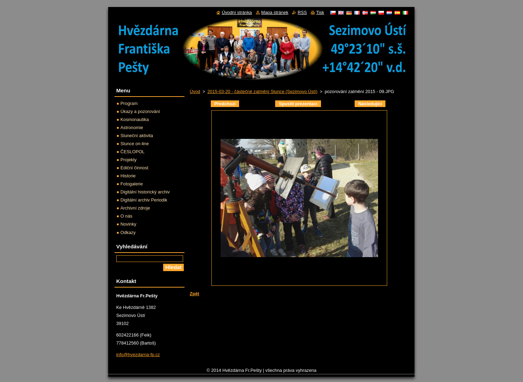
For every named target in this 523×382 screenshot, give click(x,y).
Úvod (195, 91)
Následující (370, 103)
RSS (302, 12)
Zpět (194, 293)
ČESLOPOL (132, 151)
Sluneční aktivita (136, 135)
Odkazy (127, 232)
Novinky (128, 224)
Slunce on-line (134, 143)
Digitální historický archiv (145, 191)
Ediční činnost (134, 167)
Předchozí (225, 103)
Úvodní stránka (237, 12)
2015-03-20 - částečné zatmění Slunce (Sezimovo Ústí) (262, 91)
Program (129, 103)
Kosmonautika (134, 119)
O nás (126, 216)
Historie (127, 175)
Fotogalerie (131, 183)
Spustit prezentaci (298, 103)
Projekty (128, 159)
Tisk (320, 12)
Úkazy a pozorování (140, 111)
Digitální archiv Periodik (143, 200)
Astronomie (131, 127)
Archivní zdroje (135, 208)
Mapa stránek (274, 12)
